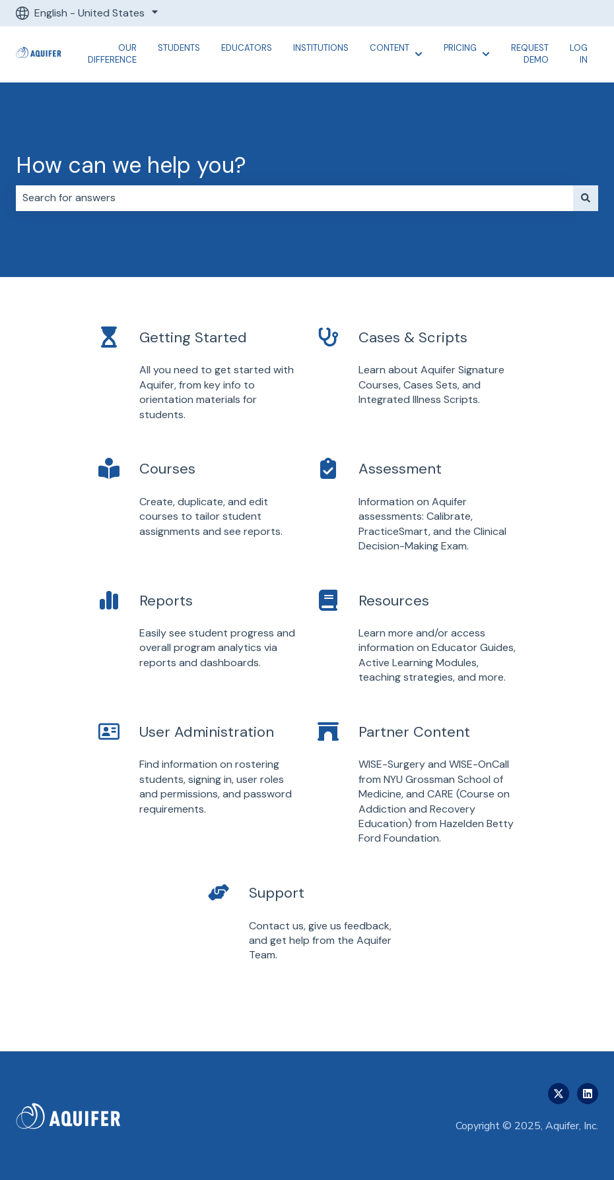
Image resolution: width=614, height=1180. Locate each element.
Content (389, 47)
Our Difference (112, 53)
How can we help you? (131, 165)
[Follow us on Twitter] (558, 1093)
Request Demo (530, 53)
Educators (246, 47)
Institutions (321, 47)
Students (179, 47)
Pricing (460, 47)
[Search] (585, 197)
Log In (579, 53)
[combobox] (294, 197)
